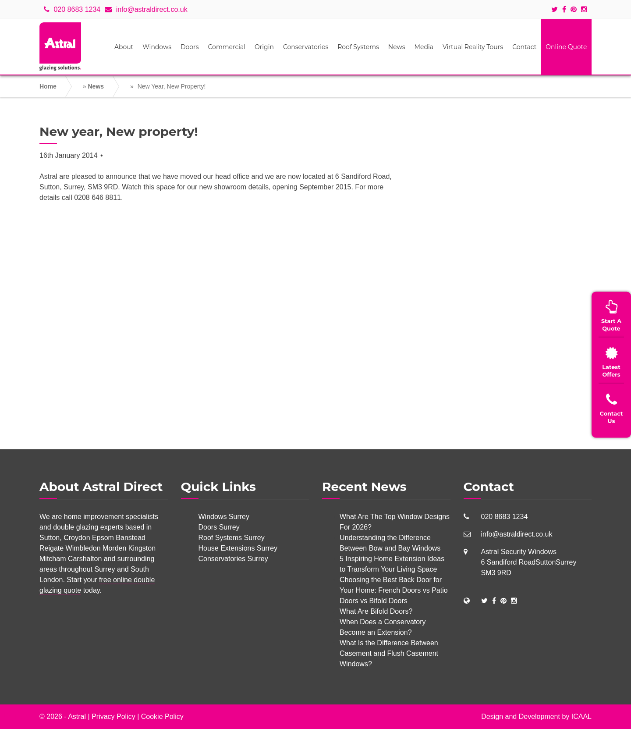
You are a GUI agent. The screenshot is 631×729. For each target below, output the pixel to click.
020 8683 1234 (72, 9)
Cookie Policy (162, 716)
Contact (524, 47)
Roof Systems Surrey (232, 537)
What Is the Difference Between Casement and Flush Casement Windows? (389, 653)
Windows (156, 47)
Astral (77, 716)
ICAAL (581, 716)
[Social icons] (556, 9)
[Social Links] (484, 601)
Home (48, 86)
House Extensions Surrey (238, 548)
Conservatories (305, 47)
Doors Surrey (219, 527)
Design (492, 716)
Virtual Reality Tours (473, 47)
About (123, 47)
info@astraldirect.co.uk (146, 9)
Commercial (227, 47)
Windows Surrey (224, 516)
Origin (264, 47)
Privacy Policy (113, 716)
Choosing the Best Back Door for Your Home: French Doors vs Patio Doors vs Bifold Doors (394, 590)
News (396, 47)
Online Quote (566, 47)
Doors (190, 47)
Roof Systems (358, 47)
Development (539, 716)
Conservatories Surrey (233, 558)
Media (424, 47)
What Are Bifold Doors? (376, 611)
